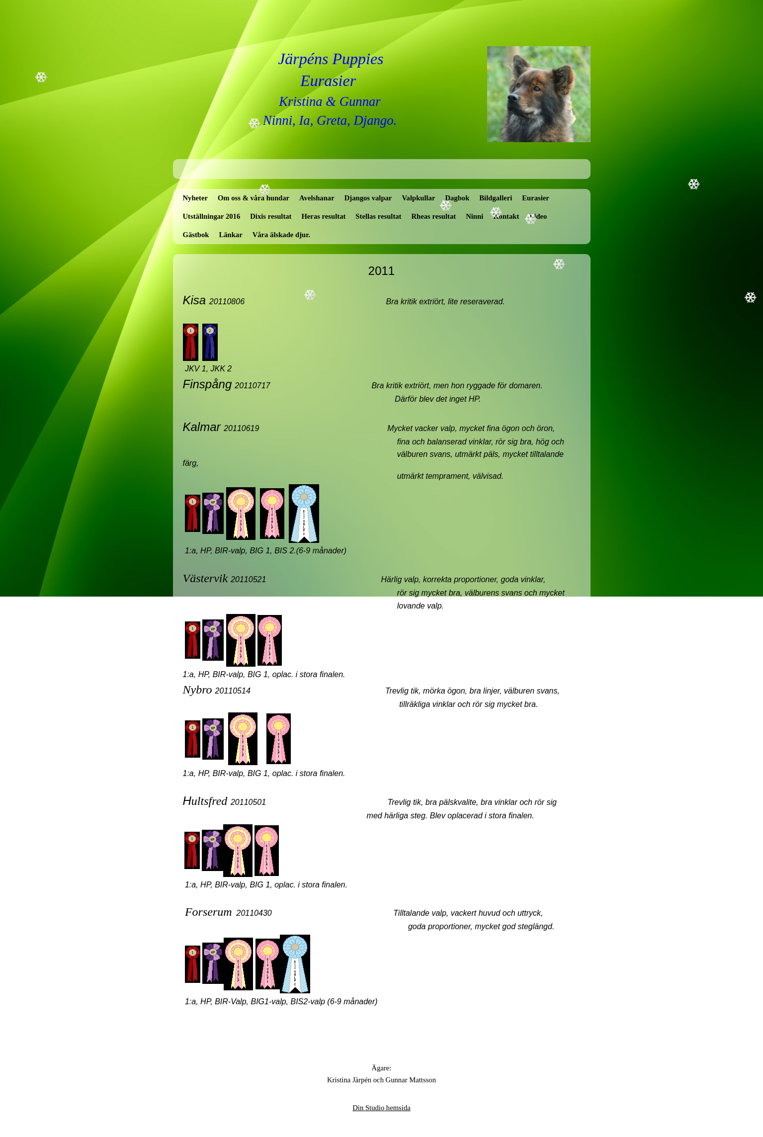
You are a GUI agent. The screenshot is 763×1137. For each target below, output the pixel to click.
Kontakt (506, 216)
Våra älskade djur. (281, 235)
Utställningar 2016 (212, 216)
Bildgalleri (495, 198)
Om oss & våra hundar (253, 198)
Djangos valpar (368, 198)
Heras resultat (323, 216)
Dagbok (457, 198)
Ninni (474, 216)
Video (538, 216)
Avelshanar (317, 198)
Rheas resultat (433, 216)
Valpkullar (418, 198)
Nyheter (195, 198)
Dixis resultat (270, 216)
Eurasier (535, 198)
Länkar (230, 235)
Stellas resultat (378, 216)
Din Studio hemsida (381, 1108)
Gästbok (196, 235)
